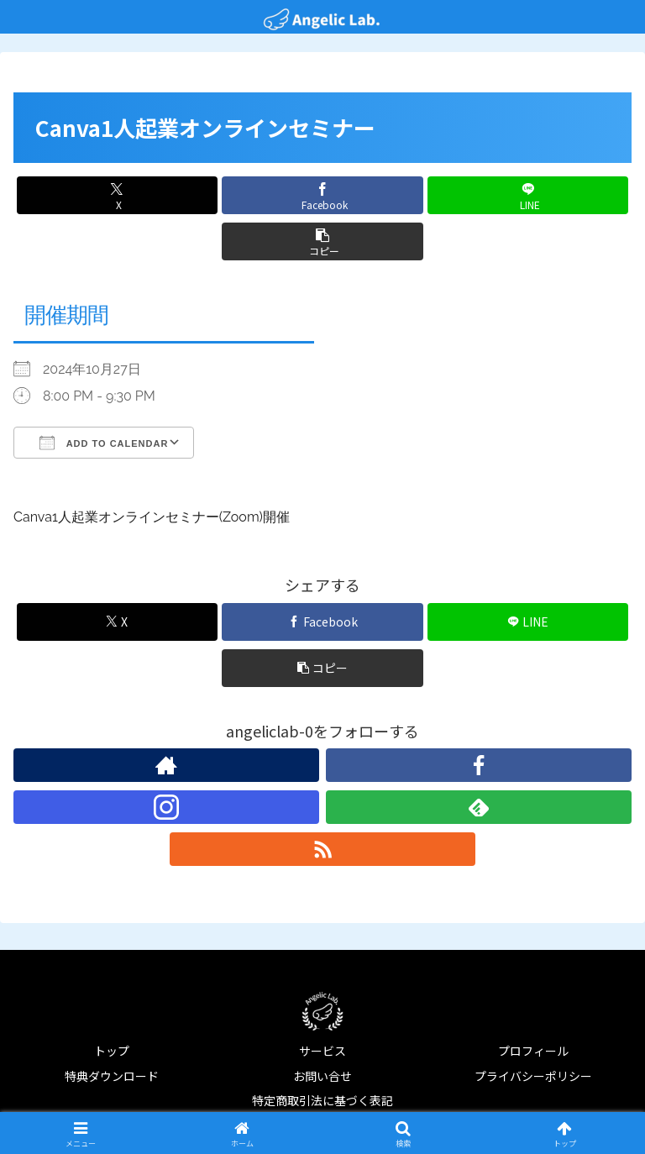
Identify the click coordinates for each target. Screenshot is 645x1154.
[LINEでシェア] (527, 195)
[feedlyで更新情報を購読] (479, 807)
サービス (322, 1050)
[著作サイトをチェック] (166, 765)
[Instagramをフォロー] (166, 807)
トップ (111, 1050)
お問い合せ (322, 1075)
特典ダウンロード (112, 1075)
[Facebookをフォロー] (479, 765)
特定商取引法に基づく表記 (322, 1100)
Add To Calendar (103, 442)
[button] (322, 241)
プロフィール (533, 1050)
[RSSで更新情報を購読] (322, 849)
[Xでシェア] (117, 195)
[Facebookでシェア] (322, 195)
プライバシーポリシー (533, 1075)
